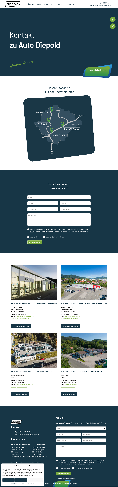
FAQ (52, 4)
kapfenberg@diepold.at (72, 316)
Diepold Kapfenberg (38, 448)
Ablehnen (21, 480)
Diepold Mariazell (16, 463)
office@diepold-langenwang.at (25, 316)
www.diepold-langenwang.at (20, 318)
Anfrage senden (34, 242)
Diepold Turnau (37, 463)
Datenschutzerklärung (24, 483)
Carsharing (70, 4)
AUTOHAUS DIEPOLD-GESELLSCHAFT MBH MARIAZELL (32, 372)
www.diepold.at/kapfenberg (69, 318)
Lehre (46, 4)
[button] (60, 4)
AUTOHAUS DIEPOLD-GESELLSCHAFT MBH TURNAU (81, 372)
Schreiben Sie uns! (31, 61)
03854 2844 (15, 455)
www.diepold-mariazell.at (19, 387)
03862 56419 (36, 455)
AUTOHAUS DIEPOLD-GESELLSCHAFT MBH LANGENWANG (34, 303)
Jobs (39, 4)
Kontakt (60, 4)
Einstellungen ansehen (35, 480)
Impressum (32, 483)
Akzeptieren (8, 480)
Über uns (31, 4)
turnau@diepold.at (71, 385)
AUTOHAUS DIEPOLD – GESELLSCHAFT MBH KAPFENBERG (84, 303)
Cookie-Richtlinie (14, 483)
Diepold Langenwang (17, 448)
